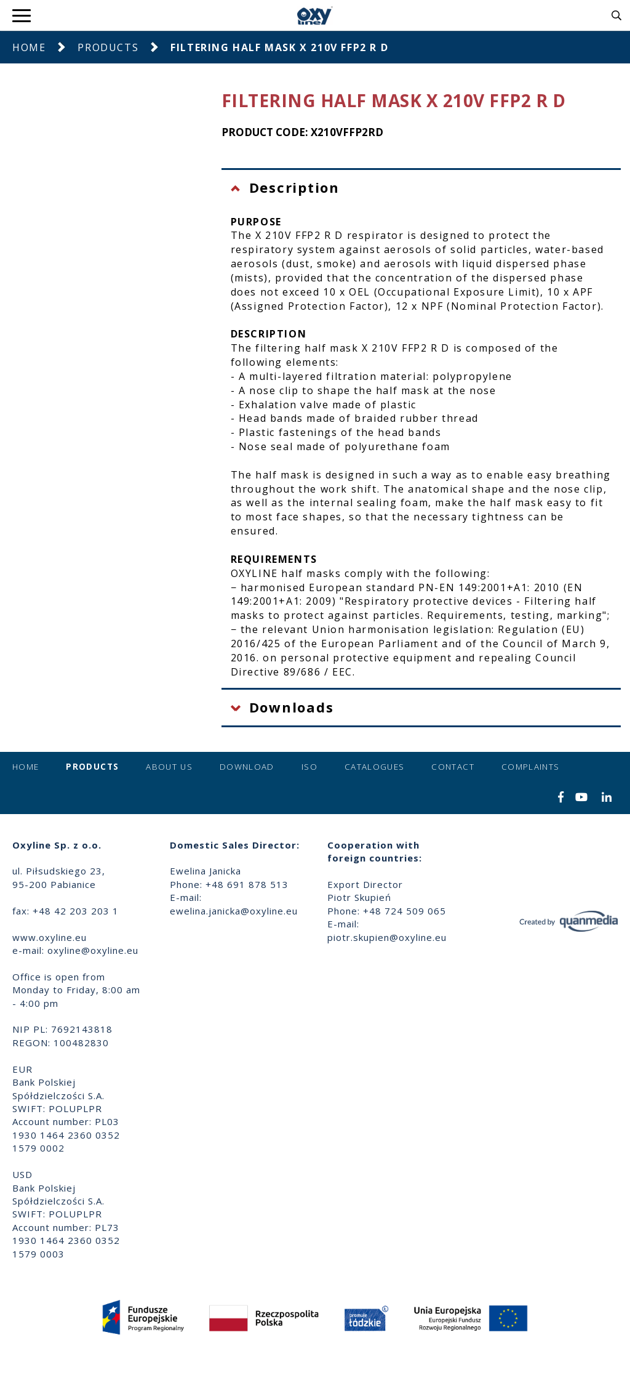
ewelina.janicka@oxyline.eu (234, 911)
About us (169, 766)
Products (108, 47)
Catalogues (375, 766)
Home (29, 47)
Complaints (530, 766)
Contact (452, 766)
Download (247, 766)
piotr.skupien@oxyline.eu (387, 937)
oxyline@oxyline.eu (92, 950)
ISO (309, 766)
